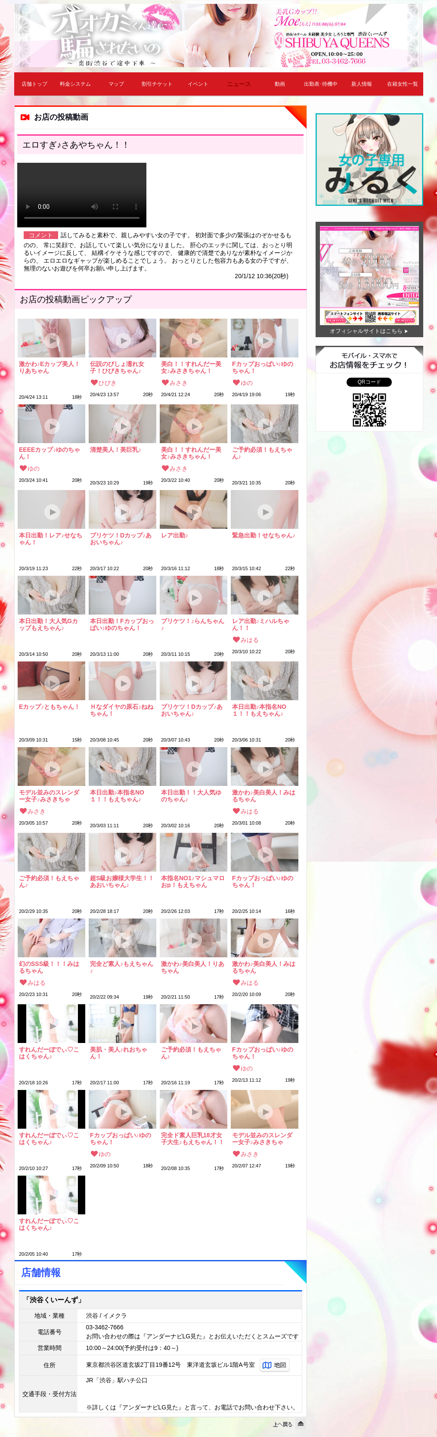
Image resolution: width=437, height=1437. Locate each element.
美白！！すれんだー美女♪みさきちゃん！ (191, 367)
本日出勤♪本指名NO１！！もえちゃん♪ (259, 710)
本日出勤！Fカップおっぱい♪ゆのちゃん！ (122, 624)
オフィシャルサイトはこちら (366, 331)
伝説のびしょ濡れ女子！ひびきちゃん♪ (117, 367)
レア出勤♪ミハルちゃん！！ (260, 624)
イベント (198, 84)
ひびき (108, 382)
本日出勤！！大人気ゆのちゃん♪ (191, 795)
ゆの (247, 382)
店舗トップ (34, 84)
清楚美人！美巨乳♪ (115, 450)
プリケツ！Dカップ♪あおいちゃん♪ (121, 538)
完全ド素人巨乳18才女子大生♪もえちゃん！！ (192, 1138)
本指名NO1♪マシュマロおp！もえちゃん (193, 881)
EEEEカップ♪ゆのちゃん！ (49, 453)
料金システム (75, 84)
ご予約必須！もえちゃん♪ (262, 453)
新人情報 (361, 84)
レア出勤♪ (174, 535)
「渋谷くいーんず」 (54, 1300)
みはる (250, 639)
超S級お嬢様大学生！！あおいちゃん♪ (122, 881)
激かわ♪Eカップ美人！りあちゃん (49, 367)
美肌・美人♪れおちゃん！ (118, 1052)
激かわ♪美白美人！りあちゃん (192, 967)
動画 (280, 84)
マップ (116, 84)
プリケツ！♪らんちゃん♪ (192, 624)
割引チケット (157, 84)
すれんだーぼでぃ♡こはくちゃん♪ (49, 1052)
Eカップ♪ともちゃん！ (49, 707)
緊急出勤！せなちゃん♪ (263, 535)
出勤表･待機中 (321, 84)
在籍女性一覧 (402, 84)
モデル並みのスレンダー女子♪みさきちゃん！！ (49, 795)
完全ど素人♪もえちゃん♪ (121, 967)
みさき (179, 382)
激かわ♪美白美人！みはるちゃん (263, 795)
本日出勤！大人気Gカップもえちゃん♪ (48, 624)
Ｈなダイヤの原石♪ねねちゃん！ (121, 710)
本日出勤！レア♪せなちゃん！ (50, 538)
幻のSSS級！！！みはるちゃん (49, 967)
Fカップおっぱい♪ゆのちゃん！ (262, 367)
